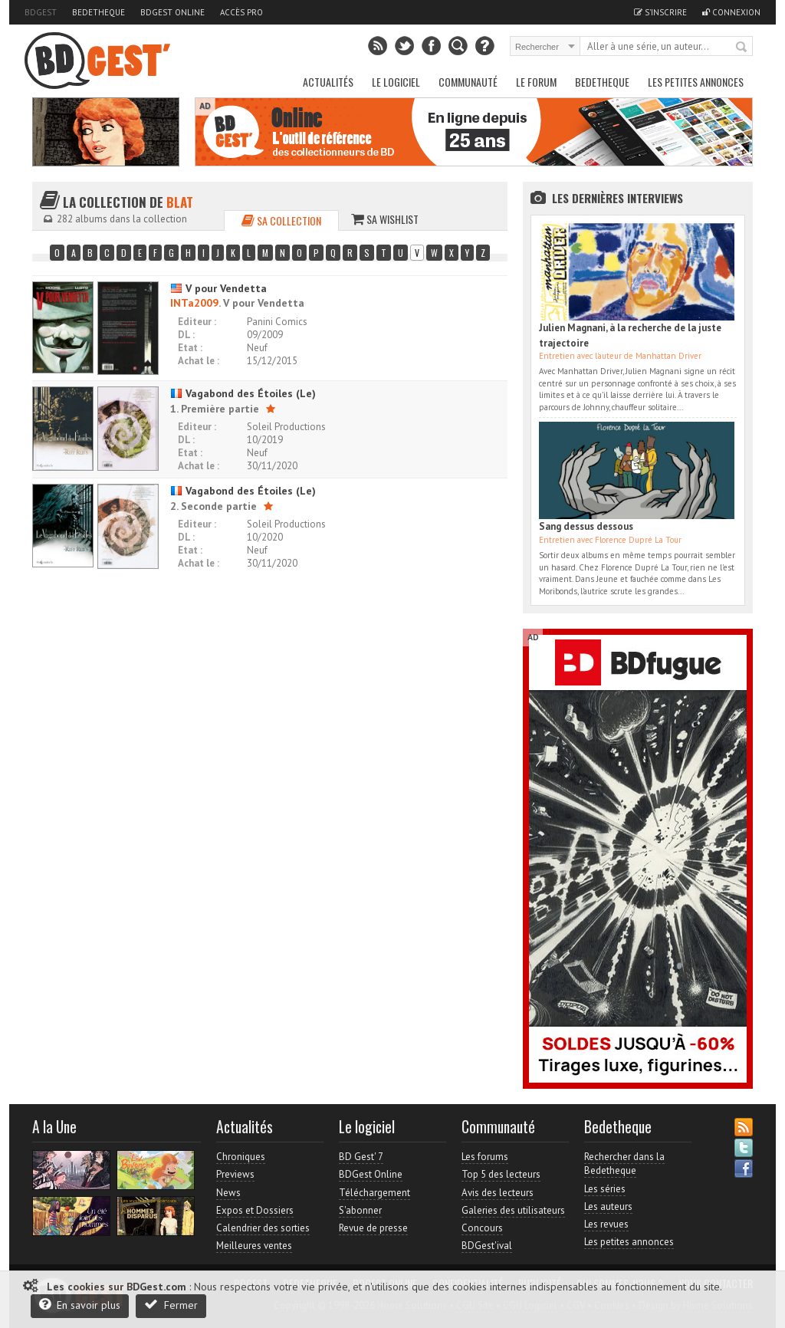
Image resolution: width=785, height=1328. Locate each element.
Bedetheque (98, 12)
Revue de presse (373, 1227)
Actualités (328, 82)
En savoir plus (79, 1304)
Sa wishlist (385, 219)
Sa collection (281, 220)
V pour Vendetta (218, 288)
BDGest (41, 12)
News (228, 1192)
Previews (235, 1174)
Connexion (731, 12)
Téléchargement (374, 1192)
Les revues (606, 1224)
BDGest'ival (486, 1245)
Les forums (484, 1156)
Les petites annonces (696, 82)
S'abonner (360, 1210)
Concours (482, 1227)
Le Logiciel (396, 82)
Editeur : (197, 321)
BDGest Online (172, 12)
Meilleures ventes (254, 1245)
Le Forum (536, 82)
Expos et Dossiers (255, 1210)
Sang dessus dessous (586, 526)
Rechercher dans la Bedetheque (624, 1163)
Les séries (605, 1188)
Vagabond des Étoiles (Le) (243, 393)
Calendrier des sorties (263, 1227)
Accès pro (241, 12)
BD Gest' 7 (361, 1156)
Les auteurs (608, 1206)
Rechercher (742, 47)
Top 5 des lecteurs (500, 1174)
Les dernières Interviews (617, 197)
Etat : (190, 347)
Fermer (171, 1304)
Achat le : (198, 360)
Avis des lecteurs (497, 1192)
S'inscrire (660, 12)
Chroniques (240, 1156)
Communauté (468, 82)
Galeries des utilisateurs (513, 1210)
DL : (186, 334)
